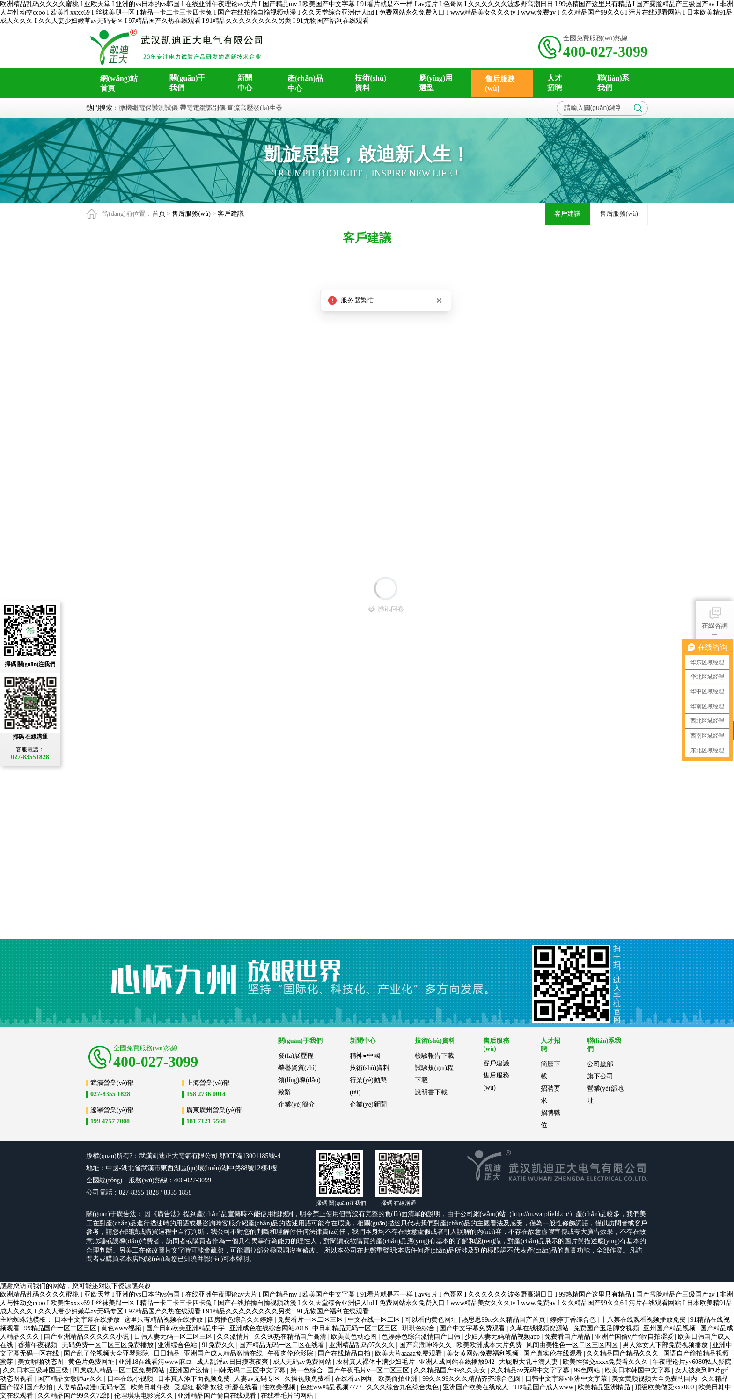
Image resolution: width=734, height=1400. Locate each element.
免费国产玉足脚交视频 (607, 1328)
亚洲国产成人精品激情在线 (224, 1353)
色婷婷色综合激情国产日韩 (422, 1336)
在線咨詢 (715, 617)
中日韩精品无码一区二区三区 (355, 1328)
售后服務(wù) (191, 213)
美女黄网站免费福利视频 (484, 1353)
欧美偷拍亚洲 (398, 1378)
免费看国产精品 (568, 1336)
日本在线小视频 (131, 1378)
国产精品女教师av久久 (70, 1378)
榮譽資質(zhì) (297, 1067)
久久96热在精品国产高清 (291, 1336)
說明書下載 (431, 1092)
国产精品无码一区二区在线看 (282, 1345)
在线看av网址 (355, 1378)
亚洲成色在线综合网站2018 (269, 1328)
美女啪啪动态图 (42, 1361)
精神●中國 (365, 1055)
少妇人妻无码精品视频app (503, 1336)
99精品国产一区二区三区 (61, 1328)
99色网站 (588, 1370)
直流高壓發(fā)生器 (254, 107)
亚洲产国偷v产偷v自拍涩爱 (635, 1336)
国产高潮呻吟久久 (426, 1345)
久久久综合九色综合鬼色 (403, 1387)
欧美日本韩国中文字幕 (638, 1370)
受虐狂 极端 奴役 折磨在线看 (216, 1387)
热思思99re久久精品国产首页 (504, 1319)
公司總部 (600, 1064)
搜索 (638, 108)
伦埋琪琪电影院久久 (144, 1395)
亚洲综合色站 (178, 1345)
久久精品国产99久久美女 (451, 1370)
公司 (211, 1155)
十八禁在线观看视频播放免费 (644, 1319)
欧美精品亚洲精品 (605, 1387)
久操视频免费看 (308, 1378)
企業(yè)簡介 (296, 1104)
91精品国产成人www (544, 1387)
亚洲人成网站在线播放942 (457, 1361)
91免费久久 (219, 1345)
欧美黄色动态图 (355, 1336)
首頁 (158, 213)
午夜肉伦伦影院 (291, 1353)
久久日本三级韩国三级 (36, 1370)
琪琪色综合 (419, 1328)
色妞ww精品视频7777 (332, 1387)
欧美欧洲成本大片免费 (490, 1345)
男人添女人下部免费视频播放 (666, 1345)
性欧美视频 (280, 1387)
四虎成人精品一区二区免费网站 (120, 1370)
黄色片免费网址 (92, 1361)
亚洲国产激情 (190, 1370)
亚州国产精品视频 (670, 1328)
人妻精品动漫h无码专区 (92, 1387)
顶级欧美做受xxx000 (665, 1387)
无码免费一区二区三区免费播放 (108, 1345)
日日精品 (168, 1353)
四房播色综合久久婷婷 (241, 1319)
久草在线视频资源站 (540, 1328)
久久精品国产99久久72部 (74, 1395)
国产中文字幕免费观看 (473, 1328)
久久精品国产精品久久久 (624, 1353)
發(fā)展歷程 (296, 1055)
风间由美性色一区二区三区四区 (573, 1345)
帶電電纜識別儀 (203, 107)
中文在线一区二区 (375, 1319)
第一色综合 (307, 1370)
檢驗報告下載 (434, 1055)
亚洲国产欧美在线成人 (476, 1387)
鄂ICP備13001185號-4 (249, 1155)
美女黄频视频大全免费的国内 (655, 1378)
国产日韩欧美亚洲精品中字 (186, 1328)
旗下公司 (600, 1076)
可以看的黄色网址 (432, 1319)
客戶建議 (231, 213)
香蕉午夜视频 (38, 1345)
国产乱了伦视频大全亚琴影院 (107, 1353)
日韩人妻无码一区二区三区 (174, 1336)
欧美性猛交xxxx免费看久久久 (606, 1361)
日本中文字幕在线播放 (88, 1319)
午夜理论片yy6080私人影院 (692, 1361)
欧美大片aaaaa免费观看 (409, 1353)
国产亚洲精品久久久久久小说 (87, 1336)
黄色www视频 (122, 1328)
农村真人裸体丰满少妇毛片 (376, 1361)
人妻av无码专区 (257, 1378)
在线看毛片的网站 (288, 1395)
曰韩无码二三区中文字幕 (250, 1370)
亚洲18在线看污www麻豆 (155, 1361)
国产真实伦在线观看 (553, 1353)
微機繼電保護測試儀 (148, 107)
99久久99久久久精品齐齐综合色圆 (472, 1378)
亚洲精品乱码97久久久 (362, 1345)
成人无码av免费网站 (303, 1361)
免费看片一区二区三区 (311, 1319)
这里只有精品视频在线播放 (164, 1319)
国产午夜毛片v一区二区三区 (369, 1370)
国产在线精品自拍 (345, 1353)
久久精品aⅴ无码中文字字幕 (531, 1370)
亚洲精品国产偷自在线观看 (217, 1395)
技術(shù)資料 (369, 1067)
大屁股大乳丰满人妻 (529, 1361)
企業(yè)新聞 (368, 1104)
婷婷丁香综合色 (574, 1319)
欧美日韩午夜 (151, 1387)
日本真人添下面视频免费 (195, 1378)
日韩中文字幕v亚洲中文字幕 (567, 1378)
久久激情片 (234, 1336)
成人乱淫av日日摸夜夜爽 (233, 1361)
